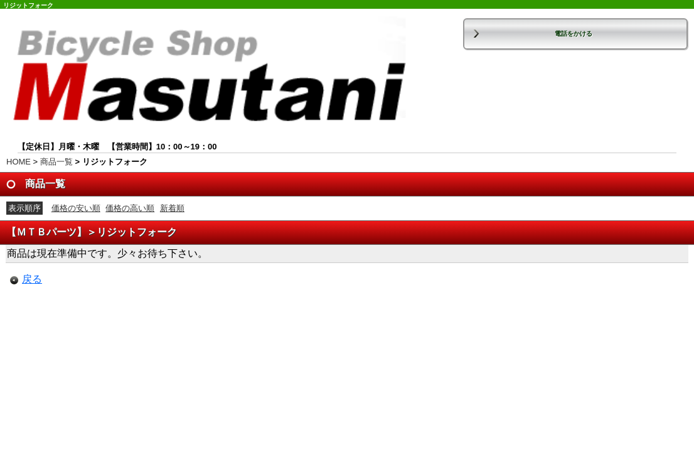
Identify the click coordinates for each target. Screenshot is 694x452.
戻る (32, 279)
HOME (18, 161)
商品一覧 (56, 161)
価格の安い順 (75, 208)
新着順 (172, 208)
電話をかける (573, 33)
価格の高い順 (129, 208)
